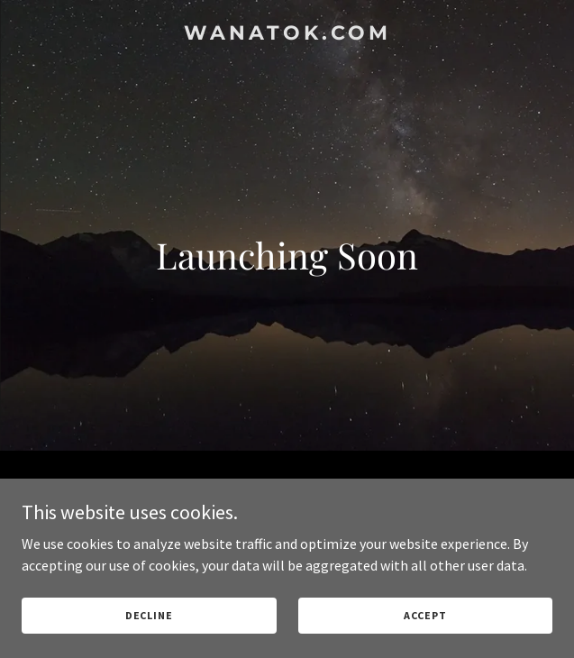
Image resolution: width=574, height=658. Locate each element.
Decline (149, 615)
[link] (287, 34)
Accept (425, 615)
